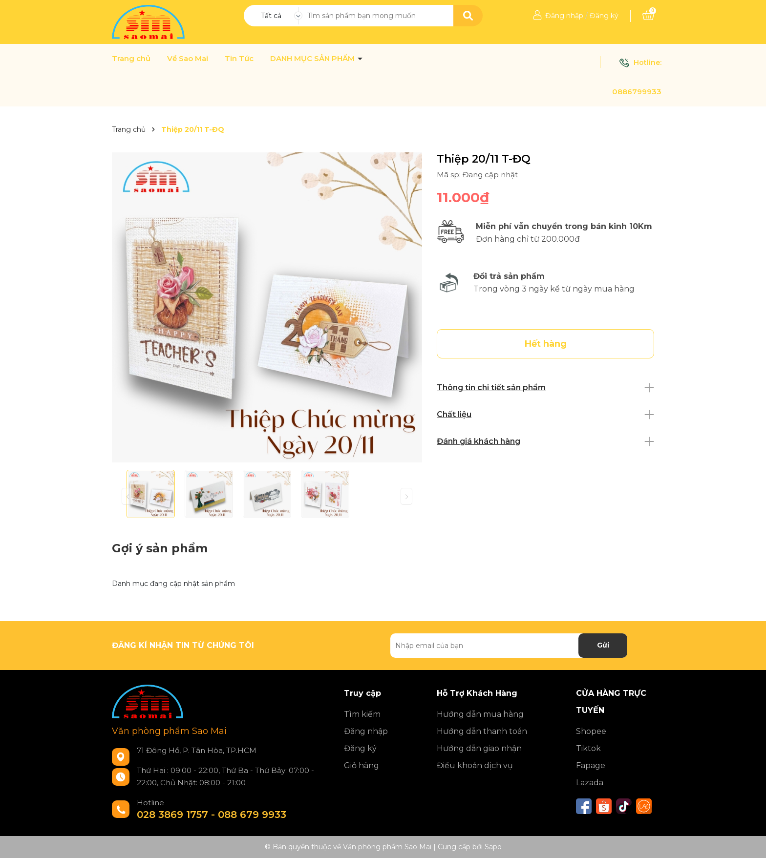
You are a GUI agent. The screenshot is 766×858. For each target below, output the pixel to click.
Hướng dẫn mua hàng (480, 714)
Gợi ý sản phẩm (160, 548)
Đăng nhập (564, 15)
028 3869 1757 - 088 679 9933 (211, 814)
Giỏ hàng (361, 765)
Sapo (493, 846)
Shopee (591, 731)
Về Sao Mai (187, 58)
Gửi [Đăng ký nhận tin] (603, 645)
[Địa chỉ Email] (508, 645)
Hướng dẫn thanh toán (482, 731)
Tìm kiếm (362, 714)
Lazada (589, 782)
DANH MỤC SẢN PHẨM (313, 58)
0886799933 (636, 91)
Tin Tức (239, 58)
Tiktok (588, 748)
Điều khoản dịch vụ (475, 765)
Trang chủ (131, 58)
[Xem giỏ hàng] (648, 15)
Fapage (590, 765)
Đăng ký (604, 15)
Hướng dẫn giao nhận (479, 748)
